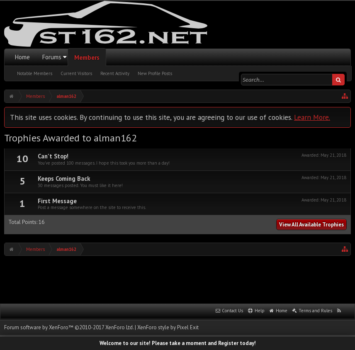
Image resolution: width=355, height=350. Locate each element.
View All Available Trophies (311, 224)
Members (87, 57)
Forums (51, 57)
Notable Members (34, 73)
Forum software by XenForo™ (69, 327)
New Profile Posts (155, 73)
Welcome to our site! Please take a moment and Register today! (178, 343)
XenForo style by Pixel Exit (168, 327)
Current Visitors (76, 73)
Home (22, 57)
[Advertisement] (177, 278)
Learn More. (312, 117)
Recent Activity (114, 73)
